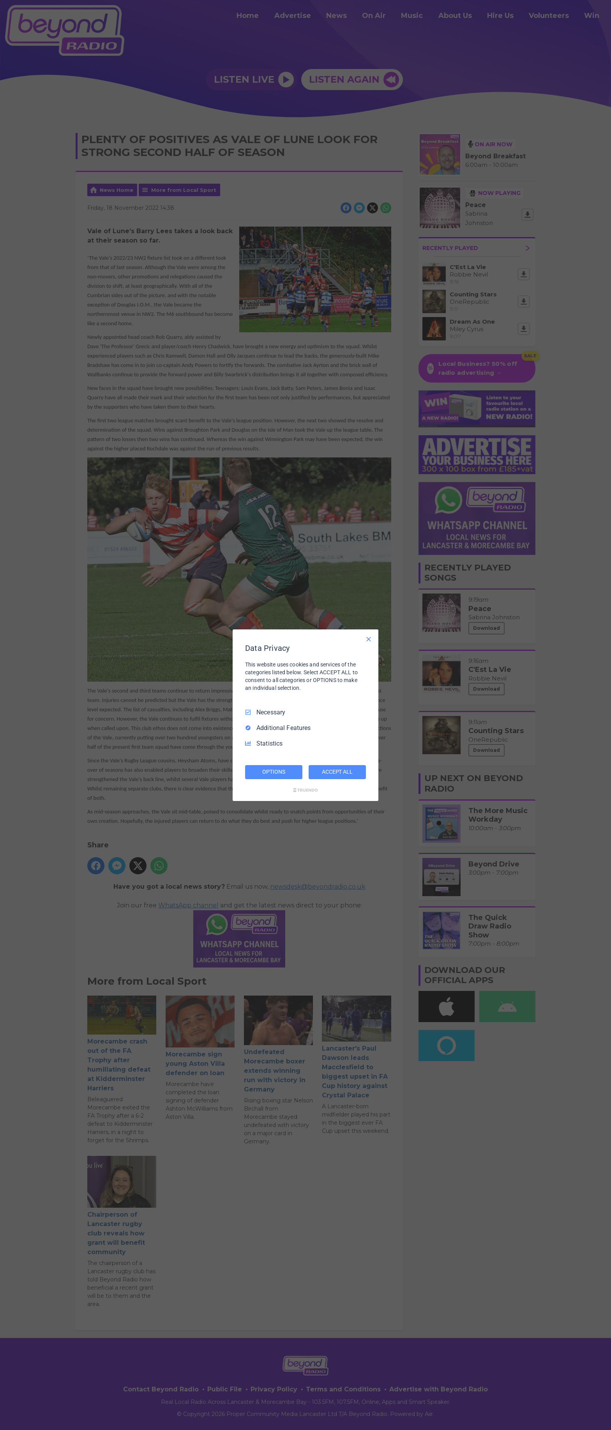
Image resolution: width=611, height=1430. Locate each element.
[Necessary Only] (368, 639)
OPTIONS (273, 772)
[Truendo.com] (305, 790)
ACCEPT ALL (337, 772)
